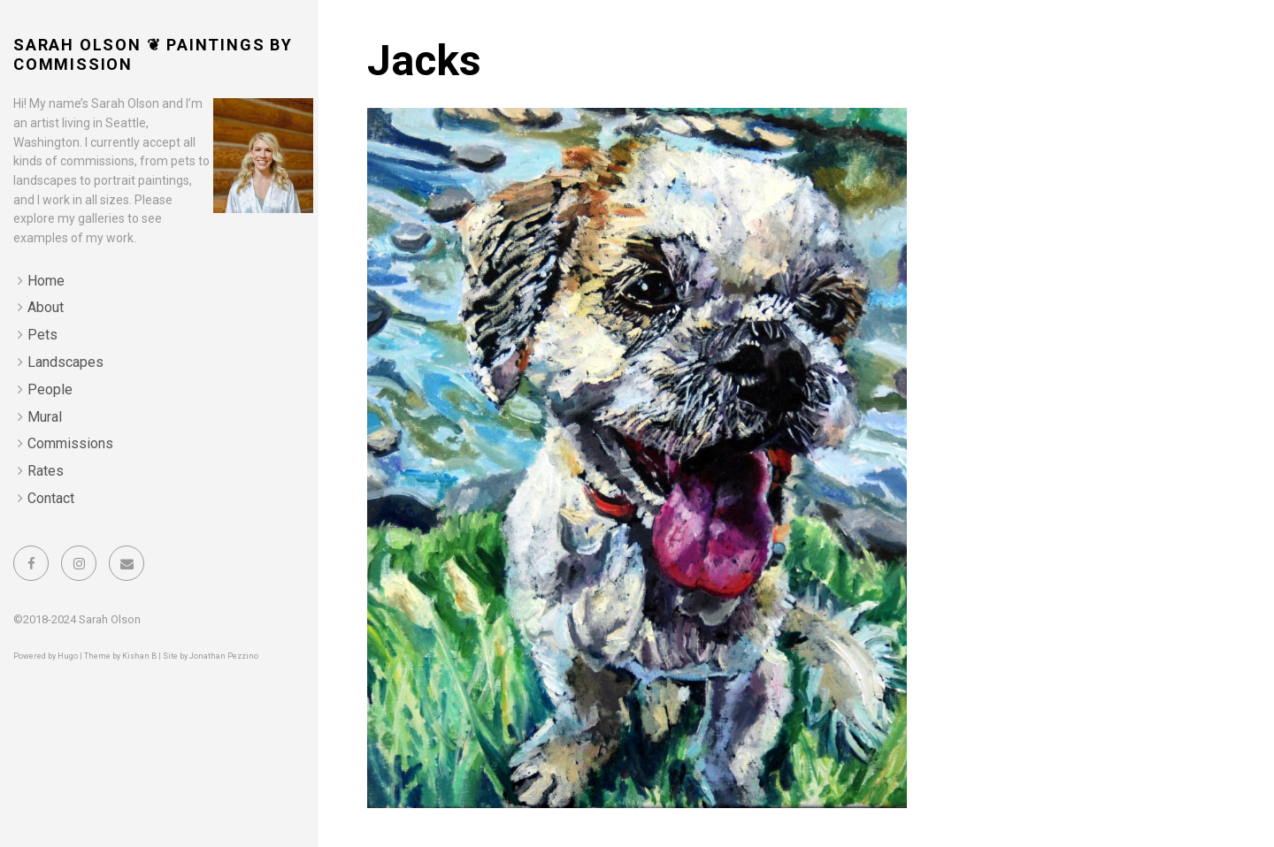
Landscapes (65, 362)
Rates (45, 470)
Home (46, 280)
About (45, 307)
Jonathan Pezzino (223, 656)
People (50, 389)
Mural (44, 416)
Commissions (70, 443)
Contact (50, 498)
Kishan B (139, 656)
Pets (42, 334)
